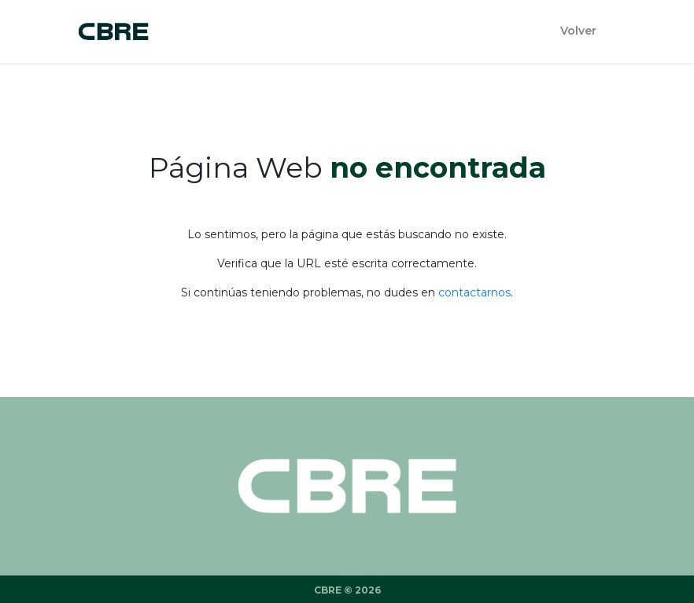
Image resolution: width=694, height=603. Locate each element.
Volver (578, 31)
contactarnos (474, 292)
